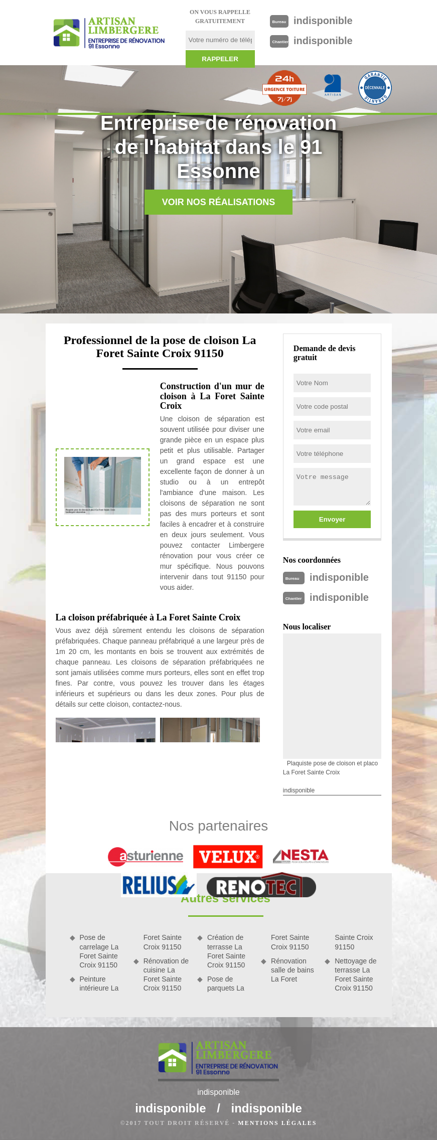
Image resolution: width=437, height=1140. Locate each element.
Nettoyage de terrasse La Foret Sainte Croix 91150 (355, 975)
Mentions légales (277, 1122)
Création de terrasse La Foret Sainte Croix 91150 (226, 951)
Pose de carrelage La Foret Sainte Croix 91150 (99, 951)
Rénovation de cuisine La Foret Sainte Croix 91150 (166, 975)
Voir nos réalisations (218, 202)
